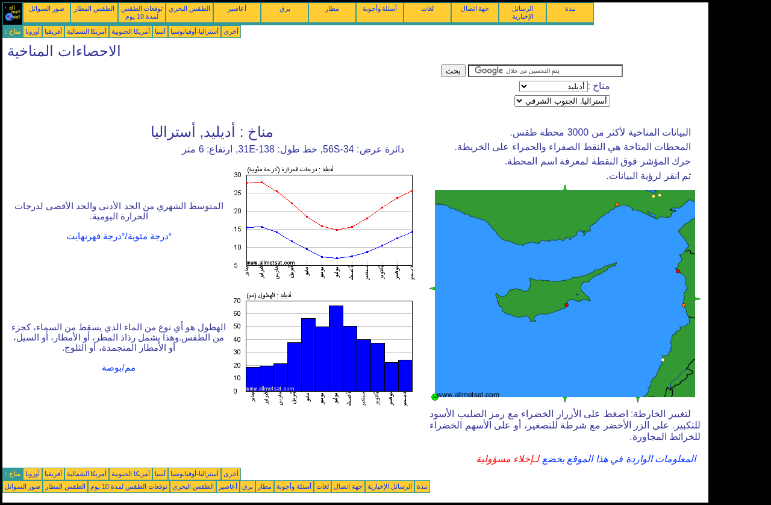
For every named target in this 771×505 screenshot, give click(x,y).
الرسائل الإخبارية (523, 12)
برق (284, 8)
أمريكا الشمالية (87, 31)
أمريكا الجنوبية (130, 31)
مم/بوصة (118, 367)
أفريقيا (53, 31)
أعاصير (237, 8)
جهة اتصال (475, 8)
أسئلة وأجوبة (380, 8)
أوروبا (32, 31)
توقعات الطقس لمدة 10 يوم (142, 12)
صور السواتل (46, 8)
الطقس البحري (189, 8)
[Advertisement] (221, 91)
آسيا (160, 31)
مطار (332, 8)
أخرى (231, 31)
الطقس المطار (94, 8)
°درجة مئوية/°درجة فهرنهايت (119, 236)
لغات (427, 8)
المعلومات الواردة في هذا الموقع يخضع (617, 459)
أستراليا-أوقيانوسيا (194, 31)
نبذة (570, 8)
